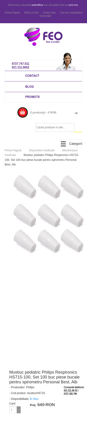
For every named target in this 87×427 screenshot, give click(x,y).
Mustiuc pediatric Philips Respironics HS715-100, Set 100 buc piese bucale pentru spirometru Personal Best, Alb (42, 159)
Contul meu (49, 12)
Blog (29, 86)
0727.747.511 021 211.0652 (20, 65)
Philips (30, 387)
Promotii (32, 97)
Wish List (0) (31, 12)
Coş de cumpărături (71, 12)
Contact (32, 76)
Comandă (45, 15)
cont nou (73, 4)
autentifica (37, 4)
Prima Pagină (12, 12)
